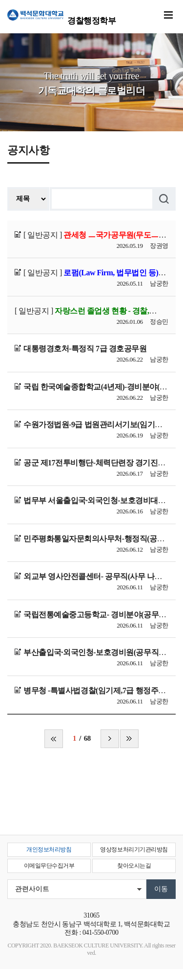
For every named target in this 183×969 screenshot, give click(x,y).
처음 (53, 738)
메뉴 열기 (168, 15)
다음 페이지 (110, 738)
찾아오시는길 (134, 865)
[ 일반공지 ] (95, 235)
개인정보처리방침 (48, 849)
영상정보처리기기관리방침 (133, 849)
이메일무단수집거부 (49, 865)
